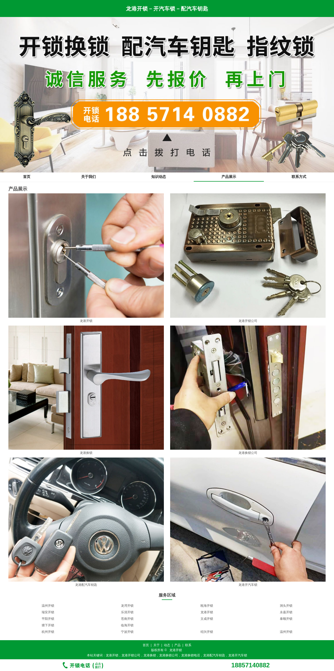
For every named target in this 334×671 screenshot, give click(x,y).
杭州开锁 (48, 632)
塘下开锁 (48, 625)
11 (185, 637)
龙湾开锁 (127, 606)
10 (179, 637)
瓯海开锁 (207, 606)
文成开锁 (207, 619)
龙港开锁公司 (130, 655)
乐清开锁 (127, 612)
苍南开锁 (127, 619)
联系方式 (299, 177)
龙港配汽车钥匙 (214, 655)
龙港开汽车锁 (237, 655)
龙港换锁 (149, 655)
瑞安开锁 (48, 612)
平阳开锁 (48, 619)
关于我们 (88, 177)
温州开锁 (48, 606)
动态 (167, 645)
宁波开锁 (127, 632)
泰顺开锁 (286, 619)
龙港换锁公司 (168, 655)
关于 (156, 645)
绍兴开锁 (207, 632)
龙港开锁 (207, 612)
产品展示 (228, 177)
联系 (188, 645)
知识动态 (158, 177)
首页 (26, 177)
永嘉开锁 (286, 612)
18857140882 (250, 665)
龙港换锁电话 (190, 655)
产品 (177, 645)
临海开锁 (127, 625)
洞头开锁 (286, 606)
